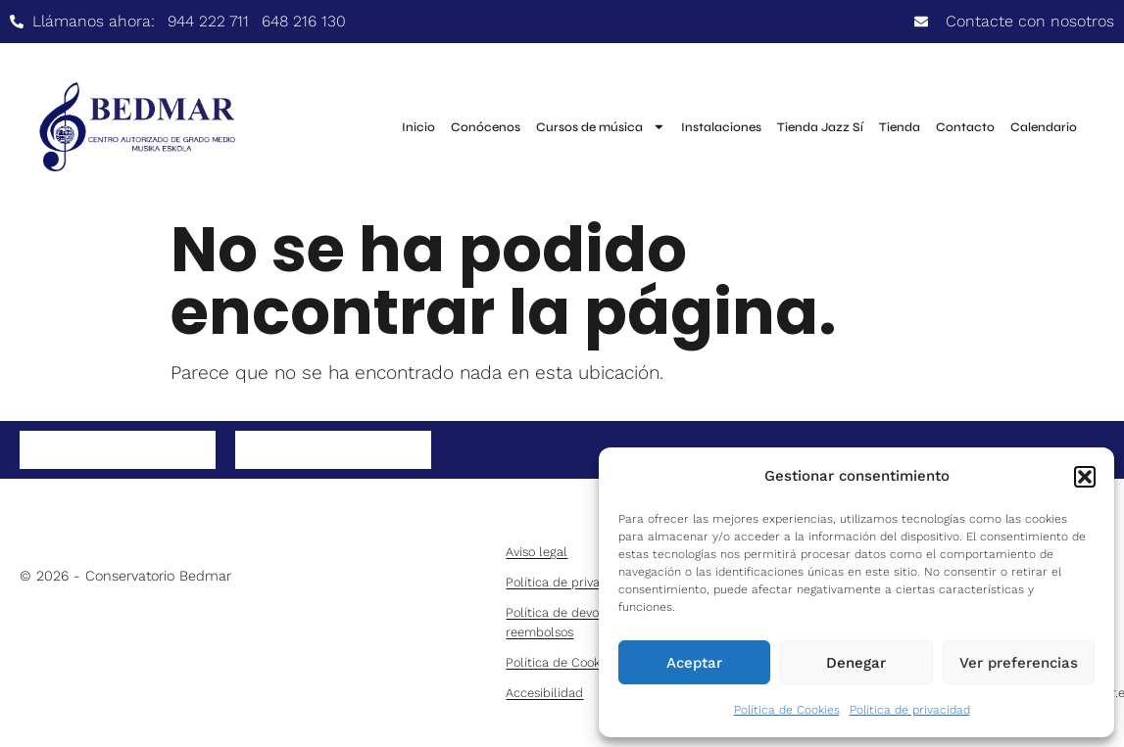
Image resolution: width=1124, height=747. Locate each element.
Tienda (899, 127)
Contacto (965, 127)
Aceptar (694, 663)
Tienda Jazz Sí (820, 127)
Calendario (1043, 127)
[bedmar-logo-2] (118, 532)
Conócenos (485, 127)
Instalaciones (721, 127)
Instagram (320, 452)
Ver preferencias (1018, 663)
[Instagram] (249, 450)
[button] (1085, 477)
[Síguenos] (33, 450)
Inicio (418, 127)
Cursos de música (600, 127)
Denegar (856, 663)
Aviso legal (536, 551)
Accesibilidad (544, 692)
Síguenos (101, 452)
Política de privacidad (910, 710)
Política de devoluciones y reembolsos (582, 621)
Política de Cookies (787, 710)
